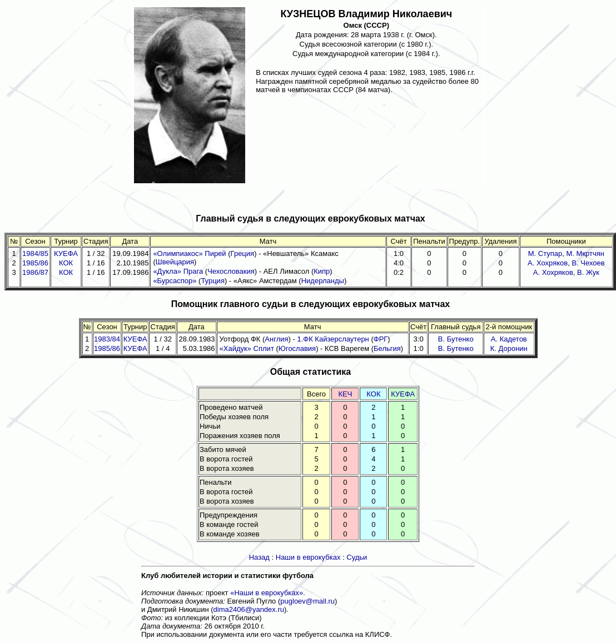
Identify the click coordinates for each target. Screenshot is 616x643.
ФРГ (381, 339)
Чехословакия (231, 271)
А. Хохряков (548, 263)
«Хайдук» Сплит (247, 348)
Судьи (356, 557)
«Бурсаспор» (174, 281)
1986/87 (35, 272)
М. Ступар (545, 253)
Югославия (297, 348)
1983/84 (107, 339)
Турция (213, 281)
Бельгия (387, 348)
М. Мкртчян (585, 253)
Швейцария (175, 262)
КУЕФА (66, 253)
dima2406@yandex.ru (248, 609)
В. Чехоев (588, 263)
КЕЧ (345, 394)
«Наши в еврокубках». (267, 593)
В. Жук (588, 272)
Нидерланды (322, 281)
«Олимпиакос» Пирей (189, 253)
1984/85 (35, 253)
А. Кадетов (509, 339)
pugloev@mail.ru (307, 601)
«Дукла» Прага (178, 271)
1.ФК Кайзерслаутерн (333, 339)
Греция (243, 253)
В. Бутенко (456, 339)
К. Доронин (509, 348)
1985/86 (35, 263)
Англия (276, 339)
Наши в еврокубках (308, 557)
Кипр (322, 271)
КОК (66, 263)
